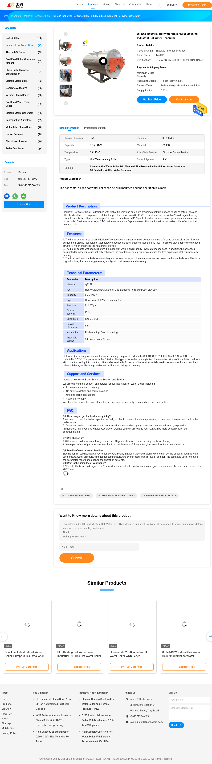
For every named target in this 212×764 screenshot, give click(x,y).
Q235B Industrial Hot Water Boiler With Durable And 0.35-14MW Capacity (98, 720)
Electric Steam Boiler (24, 81)
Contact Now (24, 204)
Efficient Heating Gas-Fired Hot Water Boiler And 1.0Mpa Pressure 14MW (98, 704)
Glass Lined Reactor (24, 141)
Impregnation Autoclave (24, 120)
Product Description (94, 127)
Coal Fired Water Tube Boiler (24, 104)
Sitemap (6, 723)
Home (5, 699)
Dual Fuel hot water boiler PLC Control (116, 495)
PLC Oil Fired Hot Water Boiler (76, 495)
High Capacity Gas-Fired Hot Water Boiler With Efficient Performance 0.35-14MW (97, 736)
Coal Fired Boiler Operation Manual (24, 61)
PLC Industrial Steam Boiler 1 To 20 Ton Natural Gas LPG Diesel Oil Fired (53, 704)
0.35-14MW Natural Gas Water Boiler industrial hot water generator (181, 656)
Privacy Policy (9, 733)
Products (6, 704)
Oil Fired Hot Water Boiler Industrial (159, 495)
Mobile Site (8, 728)
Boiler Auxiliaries (24, 148)
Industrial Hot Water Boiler (24, 45)
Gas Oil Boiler (24, 38)
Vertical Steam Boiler (24, 95)
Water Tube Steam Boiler (24, 127)
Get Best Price (152, 99)
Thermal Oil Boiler (24, 52)
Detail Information (69, 127)
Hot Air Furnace (24, 134)
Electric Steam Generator (24, 113)
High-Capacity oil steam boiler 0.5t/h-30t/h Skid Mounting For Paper (53, 736)
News (5, 718)
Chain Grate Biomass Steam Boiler (24, 72)
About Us (7, 713)
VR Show (6, 708)
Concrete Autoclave (24, 88)
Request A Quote (197, 5)
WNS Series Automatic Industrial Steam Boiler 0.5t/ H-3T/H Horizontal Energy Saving (53, 720)
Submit (76, 558)
